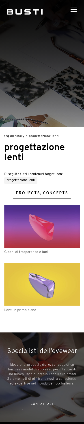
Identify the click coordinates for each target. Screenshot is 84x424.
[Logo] (25, 11)
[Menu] (77, 10)
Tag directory (14, 136)
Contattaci (42, 404)
